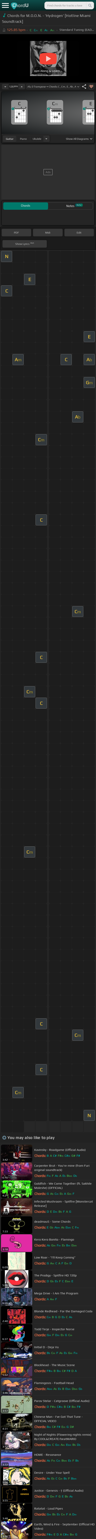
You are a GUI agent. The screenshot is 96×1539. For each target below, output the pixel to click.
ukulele (37, 138)
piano (23, 138)
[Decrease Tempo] (5, 86)
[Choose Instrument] (46, 139)
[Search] (89, 5)
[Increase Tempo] (21, 86)
